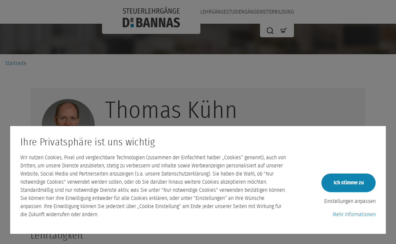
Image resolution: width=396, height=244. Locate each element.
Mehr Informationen (354, 214)
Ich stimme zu (349, 182)
